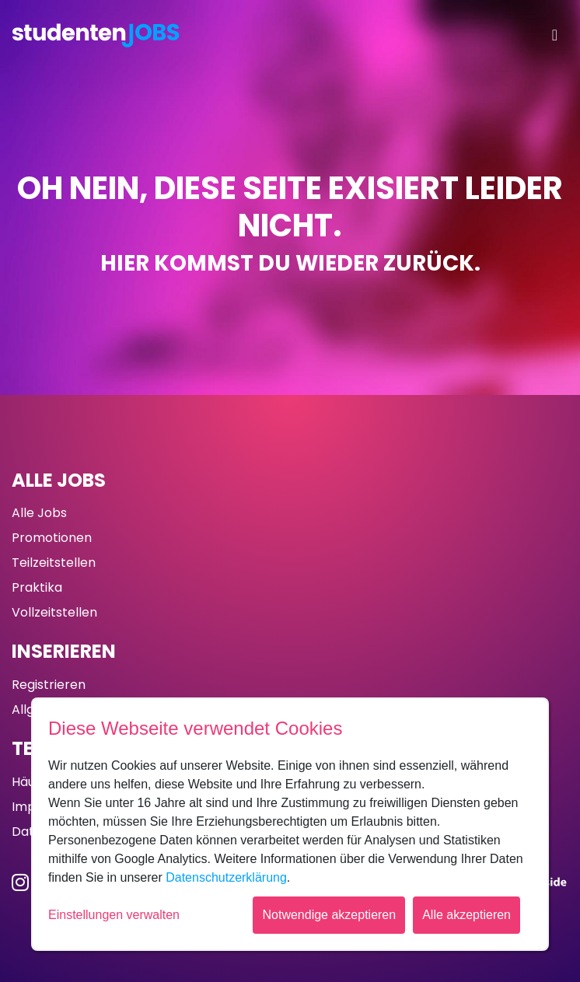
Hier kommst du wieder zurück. (290, 263)
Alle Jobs (59, 480)
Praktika (37, 587)
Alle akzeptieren (466, 914)
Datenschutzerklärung (226, 877)
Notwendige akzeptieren (329, 914)
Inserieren (64, 651)
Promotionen (52, 538)
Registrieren (49, 685)
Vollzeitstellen (54, 612)
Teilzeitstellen (54, 562)
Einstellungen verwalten (114, 914)
